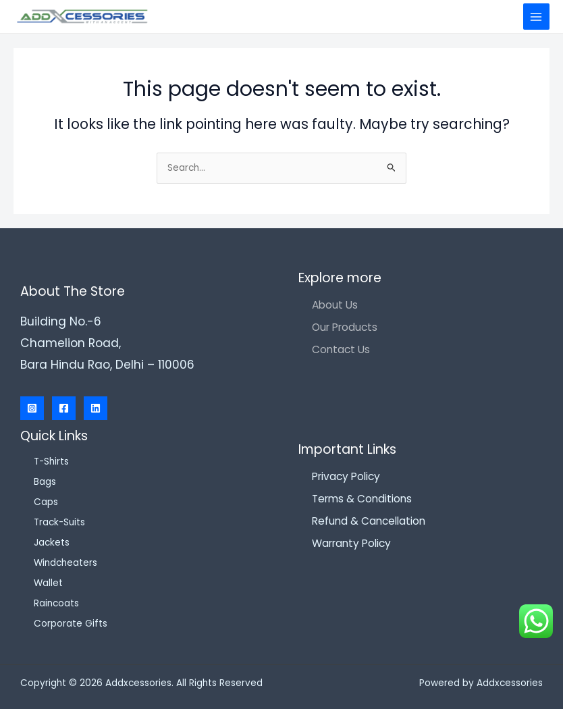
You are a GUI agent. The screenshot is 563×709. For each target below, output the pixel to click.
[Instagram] (32, 408)
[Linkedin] (95, 408)
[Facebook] (64, 408)
